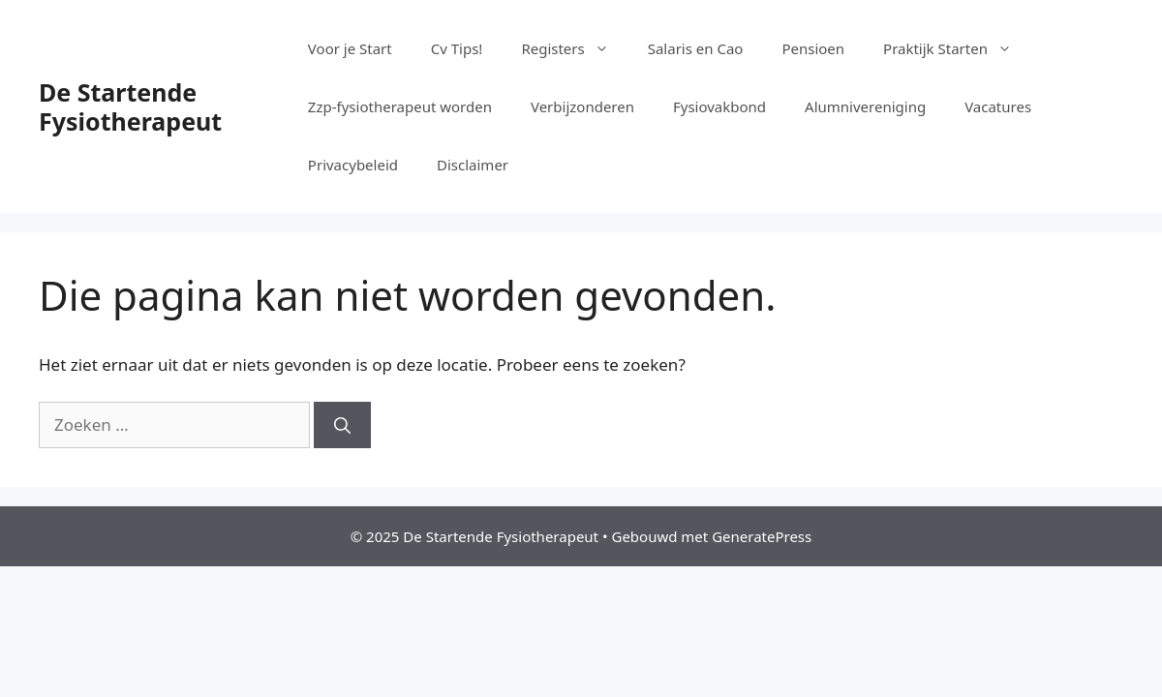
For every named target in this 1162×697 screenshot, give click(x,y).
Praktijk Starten (957, 48)
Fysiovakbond (719, 106)
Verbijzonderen (582, 106)
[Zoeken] (342, 425)
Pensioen (812, 48)
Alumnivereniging (865, 106)
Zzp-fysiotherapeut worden (400, 106)
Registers (574, 48)
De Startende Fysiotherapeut (130, 106)
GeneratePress (761, 536)
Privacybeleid (353, 164)
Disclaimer (472, 164)
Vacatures (997, 106)
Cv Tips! (457, 48)
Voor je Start (350, 48)
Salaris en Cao (696, 48)
